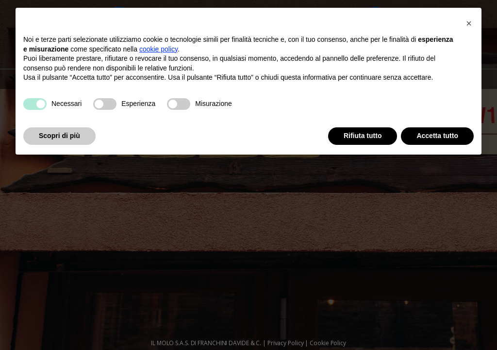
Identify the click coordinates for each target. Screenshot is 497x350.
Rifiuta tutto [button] (363, 136)
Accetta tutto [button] (437, 136)
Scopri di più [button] (59, 136)
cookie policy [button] (158, 49)
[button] (469, 23)
